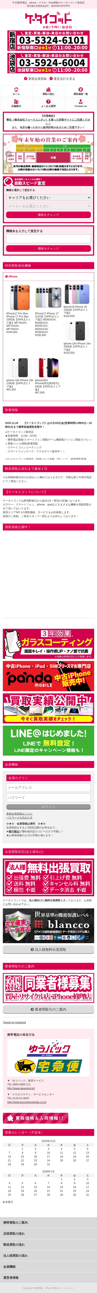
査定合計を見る (64, 78)
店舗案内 (16, 106)
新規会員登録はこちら (19, 813)
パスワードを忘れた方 (19, 817)
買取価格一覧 (80, 94)
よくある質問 (48, 106)
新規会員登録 (37, 78)
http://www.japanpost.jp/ (21, 1088)
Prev (8, 154)
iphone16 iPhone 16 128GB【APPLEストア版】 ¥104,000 (77, 301)
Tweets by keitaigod (14, 1022)
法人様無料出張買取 (48, 949)
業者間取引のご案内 (48, 1009)
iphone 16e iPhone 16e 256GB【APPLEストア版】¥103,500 (77, 337)
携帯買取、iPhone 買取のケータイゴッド (54, 1288)
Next (88, 154)
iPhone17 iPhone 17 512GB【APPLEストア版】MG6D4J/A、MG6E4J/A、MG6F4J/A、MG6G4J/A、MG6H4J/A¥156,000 (48, 310)
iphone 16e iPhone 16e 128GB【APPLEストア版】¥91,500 (19, 374)
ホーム (16, 94)
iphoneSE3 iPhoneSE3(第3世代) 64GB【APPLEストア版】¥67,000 (48, 376)
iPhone (13, 276)
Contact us (81, 106)
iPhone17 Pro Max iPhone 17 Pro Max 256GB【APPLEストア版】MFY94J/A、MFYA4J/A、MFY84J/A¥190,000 (19, 309)
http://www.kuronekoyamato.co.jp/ (26, 1102)
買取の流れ (48, 94)
